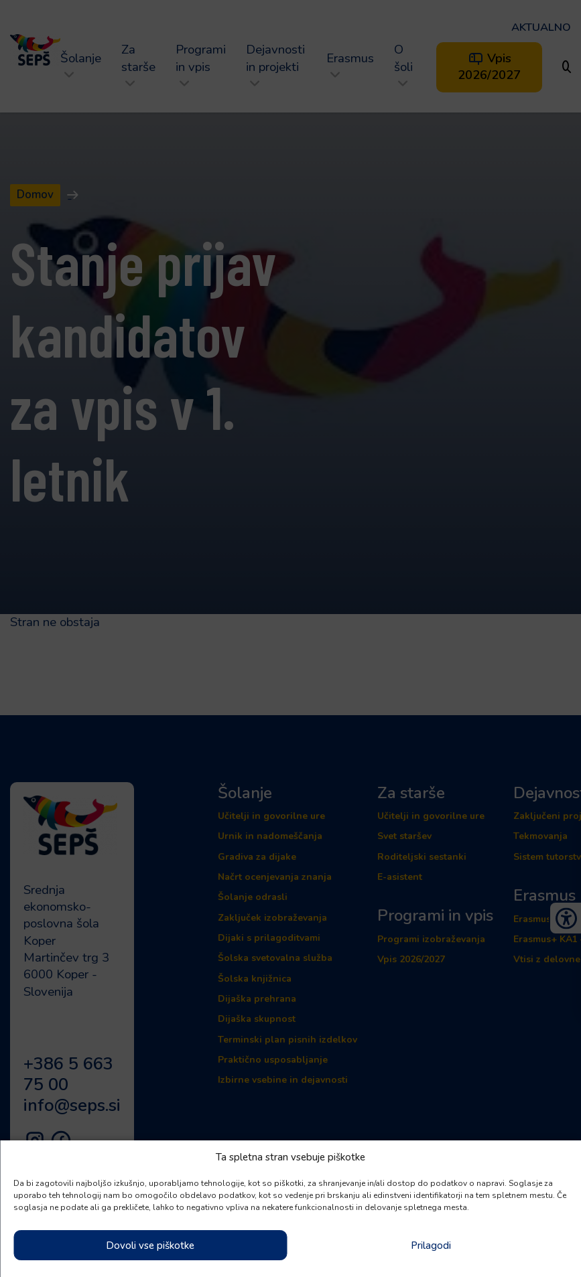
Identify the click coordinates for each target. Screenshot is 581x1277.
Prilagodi (431, 1245)
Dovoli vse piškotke (150, 1245)
